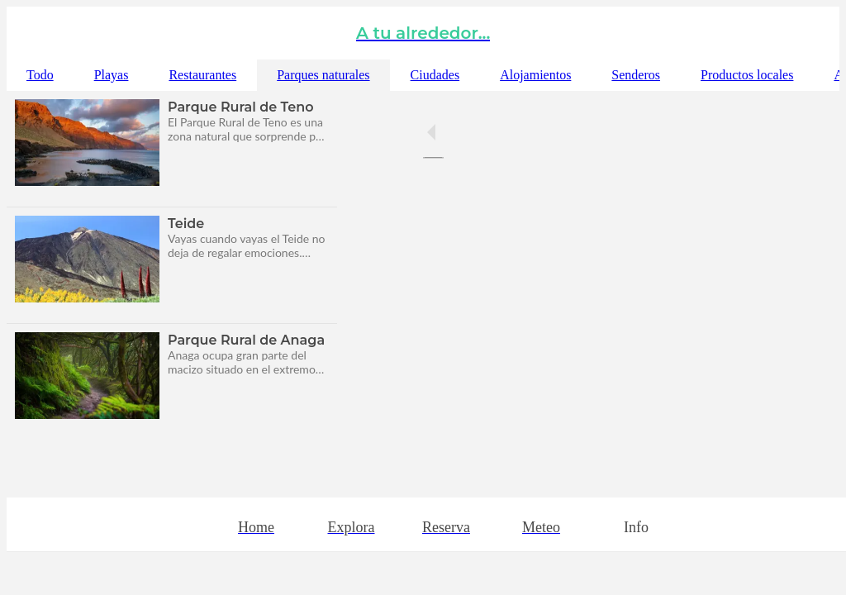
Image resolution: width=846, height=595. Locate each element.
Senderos (635, 75)
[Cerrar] (33, 33)
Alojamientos (535, 75)
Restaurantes (202, 75)
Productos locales (747, 75)
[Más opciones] (636, 524)
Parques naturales (323, 75)
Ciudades (435, 75)
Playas (111, 75)
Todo (40, 75)
